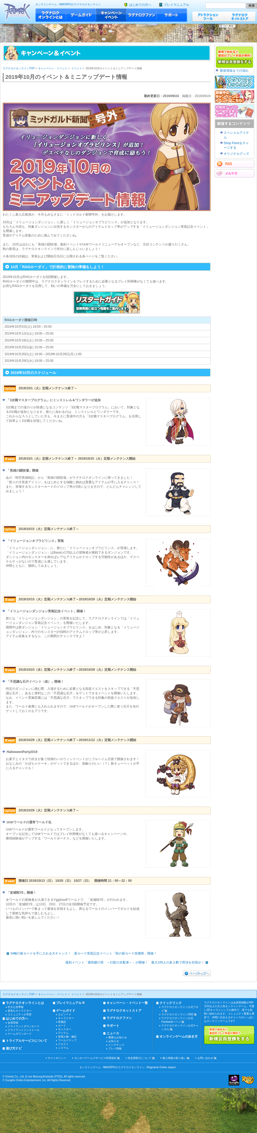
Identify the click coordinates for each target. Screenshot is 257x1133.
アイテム (63, 1032)
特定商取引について (140, 1058)
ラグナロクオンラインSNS (177, 1014)
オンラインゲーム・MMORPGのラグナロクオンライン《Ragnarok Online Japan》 (128, 1067)
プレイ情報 (115, 1048)
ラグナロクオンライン (17, 12)
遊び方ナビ (14, 1048)
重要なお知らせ (117, 1037)
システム (63, 1047)
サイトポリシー (57, 1058)
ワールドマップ (67, 1040)
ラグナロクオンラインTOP (18, 68)
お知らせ (113, 1041)
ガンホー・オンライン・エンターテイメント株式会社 (234, 1080)
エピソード (64, 1014)
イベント (76, 68)
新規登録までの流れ (234, 70)
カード (62, 1025)
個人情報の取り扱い (174, 1058)
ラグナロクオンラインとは (51, 15)
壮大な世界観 (16, 1007)
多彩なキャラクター (20, 1010)
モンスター (64, 1029)
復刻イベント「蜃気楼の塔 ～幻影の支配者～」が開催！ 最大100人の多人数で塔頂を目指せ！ (138, 962)
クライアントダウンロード (23, 1026)
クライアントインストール (23, 1030)
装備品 (62, 1021)
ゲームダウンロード (20, 1033)
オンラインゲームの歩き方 (178, 1036)
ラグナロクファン (141, 15)
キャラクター (66, 1018)
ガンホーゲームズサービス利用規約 (95, 1058)
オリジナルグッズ (236, 154)
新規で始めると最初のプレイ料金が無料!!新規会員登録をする (229, 1035)
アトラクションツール (208, 16)
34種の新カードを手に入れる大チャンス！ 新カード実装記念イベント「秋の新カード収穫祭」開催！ (80, 953)
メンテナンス (116, 1044)
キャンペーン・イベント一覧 (127, 1003)
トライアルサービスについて (26, 1041)
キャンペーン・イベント (111, 15)
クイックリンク (170, 1003)
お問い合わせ (205, 1058)
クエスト (63, 1044)
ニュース (113, 1033)
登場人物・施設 (67, 1036)
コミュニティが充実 (20, 1014)
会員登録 (13, 1022)
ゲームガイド (81, 15)
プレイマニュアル (176, 5)
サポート (172, 15)
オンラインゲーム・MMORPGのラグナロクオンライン (68, 4)
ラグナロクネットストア (240, 16)
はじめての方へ (140, 5)
